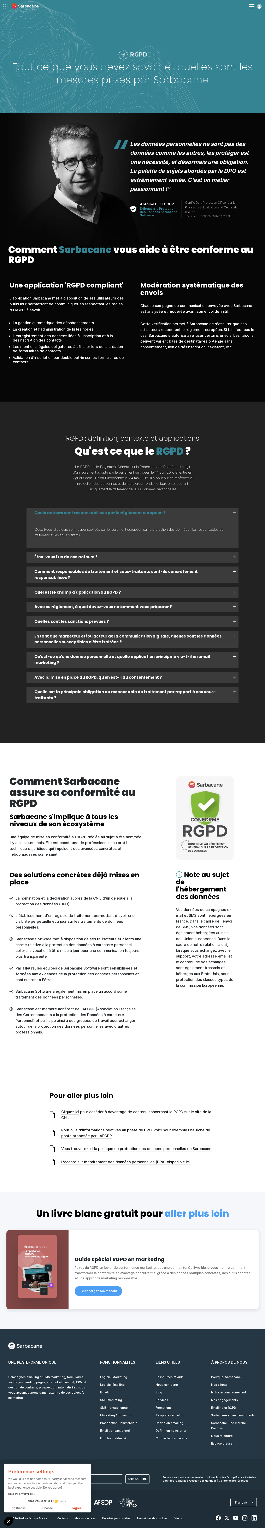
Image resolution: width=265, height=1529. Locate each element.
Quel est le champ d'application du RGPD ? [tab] (135, 593)
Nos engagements (224, 1400)
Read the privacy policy (21, 1493)
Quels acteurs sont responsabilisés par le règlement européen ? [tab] (135, 513)
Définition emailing (169, 1423)
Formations (164, 1408)
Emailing (106, 1393)
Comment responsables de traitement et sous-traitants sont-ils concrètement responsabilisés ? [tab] (135, 575)
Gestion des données (203, 1481)
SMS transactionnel (114, 1408)
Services (162, 1400)
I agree (77, 1508)
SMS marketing (111, 1400)
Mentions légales (85, 1519)
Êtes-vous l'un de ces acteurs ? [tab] (135, 557)
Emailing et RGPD (223, 1408)
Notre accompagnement (228, 1393)
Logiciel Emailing (112, 1385)
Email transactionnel (115, 1431)
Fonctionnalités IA (113, 1439)
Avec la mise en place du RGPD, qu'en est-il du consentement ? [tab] (135, 678)
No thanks (19, 1508)
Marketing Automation (116, 1416)
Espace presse (221, 1444)
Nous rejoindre (222, 1436)
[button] (9, 1521)
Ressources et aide (170, 1377)
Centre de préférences (233, 1481)
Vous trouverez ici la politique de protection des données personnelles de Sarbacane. (136, 1149)
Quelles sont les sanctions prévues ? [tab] (135, 622)
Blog (159, 1393)
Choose (47, 1508)
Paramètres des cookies (152, 1519)
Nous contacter (167, 1385)
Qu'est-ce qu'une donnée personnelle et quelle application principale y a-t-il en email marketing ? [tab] (135, 660)
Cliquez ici (70, 1112)
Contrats (62, 1519)
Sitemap (179, 1519)
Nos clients (219, 1385)
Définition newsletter (171, 1431)
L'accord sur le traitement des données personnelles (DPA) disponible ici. (125, 1163)
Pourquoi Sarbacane (226, 1377)
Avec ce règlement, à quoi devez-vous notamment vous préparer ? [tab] (135, 607)
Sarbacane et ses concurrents (233, 1416)
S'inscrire (137, 1479)
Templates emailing (170, 1416)
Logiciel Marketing (113, 1377)
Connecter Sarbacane (171, 1439)
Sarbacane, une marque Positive (228, 1426)
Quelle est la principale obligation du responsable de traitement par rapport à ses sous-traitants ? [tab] (135, 695)
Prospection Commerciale (118, 1423)
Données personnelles (116, 1519)
